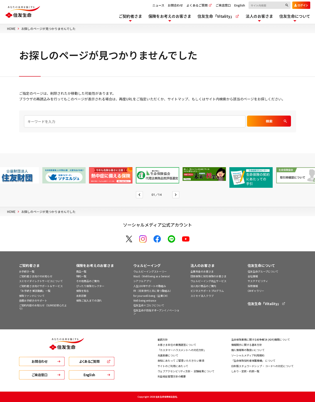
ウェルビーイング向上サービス (208, 281)
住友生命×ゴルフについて (148, 305)
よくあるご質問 (197, 5)
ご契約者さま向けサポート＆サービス (41, 286)
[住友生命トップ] (66, 347)
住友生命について (261, 265)
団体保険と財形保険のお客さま (208, 276)
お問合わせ (173, 5)
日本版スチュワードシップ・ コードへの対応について (262, 366)
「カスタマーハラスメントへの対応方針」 (182, 350)
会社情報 (253, 276)
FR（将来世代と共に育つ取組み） (152, 291)
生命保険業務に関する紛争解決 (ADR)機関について (260, 339)
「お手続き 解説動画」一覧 (34, 291)
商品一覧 (81, 271)
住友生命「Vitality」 (267, 304)
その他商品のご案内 (87, 281)
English (237, 5)
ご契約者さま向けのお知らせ (35, 276)
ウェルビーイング (147, 265)
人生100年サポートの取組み (149, 286)
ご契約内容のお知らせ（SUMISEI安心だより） (43, 306)
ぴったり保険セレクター (90, 286)
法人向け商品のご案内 (203, 286)
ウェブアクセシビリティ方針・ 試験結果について (186, 371)
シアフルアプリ (142, 281)
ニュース (156, 5)
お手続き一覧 (26, 271)
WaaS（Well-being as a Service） (152, 276)
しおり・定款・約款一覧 (245, 371)
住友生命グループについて (263, 271)
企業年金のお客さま (202, 271)
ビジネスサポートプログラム (207, 291)
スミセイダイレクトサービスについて (41, 281)
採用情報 (253, 286)
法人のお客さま (203, 265)
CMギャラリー (256, 291)
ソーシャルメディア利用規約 (247, 355)
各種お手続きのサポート (33, 300)
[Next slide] (175, 194)
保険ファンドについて (32, 295)
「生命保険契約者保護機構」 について (253, 360)
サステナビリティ (258, 281)
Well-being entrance (144, 300)
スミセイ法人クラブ (202, 295)
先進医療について (168, 355)
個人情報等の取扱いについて (248, 350)
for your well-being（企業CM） (151, 295)
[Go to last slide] (139, 194)
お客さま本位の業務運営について (177, 344)
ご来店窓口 (221, 5)
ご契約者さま (29, 265)
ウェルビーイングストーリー (150, 271)
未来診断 (81, 295)
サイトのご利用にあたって (173, 366)
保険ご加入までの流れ (89, 300)
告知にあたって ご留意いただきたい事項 (181, 360)
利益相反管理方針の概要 (172, 376)
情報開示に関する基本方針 (246, 344)
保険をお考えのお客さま (95, 265)
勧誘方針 (163, 339)
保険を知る (82, 291)
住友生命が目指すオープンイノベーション (156, 311)
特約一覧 (81, 276)
